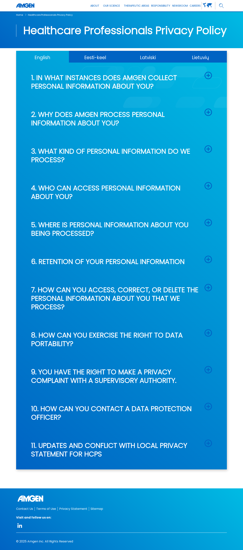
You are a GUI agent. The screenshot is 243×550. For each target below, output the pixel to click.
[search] (221, 5)
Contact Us (24, 509)
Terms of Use (46, 509)
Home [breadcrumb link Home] (19, 14)
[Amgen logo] (25, 6)
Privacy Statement (73, 509)
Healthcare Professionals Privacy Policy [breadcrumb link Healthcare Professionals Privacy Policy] (50, 14)
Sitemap (97, 509)
